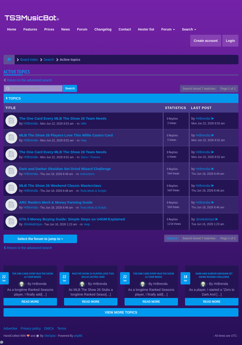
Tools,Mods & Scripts (93, 190)
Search (189, 29)
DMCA (49, 328)
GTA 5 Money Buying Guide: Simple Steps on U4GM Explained (72, 219)
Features (30, 29)
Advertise (10, 328)
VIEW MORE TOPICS (121, 312)
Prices (49, 29)
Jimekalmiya (33, 224)
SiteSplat (49, 335)
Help (83, 140)
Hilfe (83, 123)
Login (230, 41)
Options (172, 238)
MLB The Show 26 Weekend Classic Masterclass (60, 185)
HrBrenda (31, 123)
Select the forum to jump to (40, 239)
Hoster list (146, 29)
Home (11, 29)
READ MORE (30, 301)
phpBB (78, 335)
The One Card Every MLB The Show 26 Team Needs (63, 118)
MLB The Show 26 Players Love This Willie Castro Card (66, 135)
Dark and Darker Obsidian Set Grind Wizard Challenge (65, 169)
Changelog (102, 29)
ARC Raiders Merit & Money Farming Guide (56, 202)
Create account (206, 41)
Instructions (87, 174)
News (65, 29)
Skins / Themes (90, 157)
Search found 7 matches (199, 88)
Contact (125, 29)
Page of (228, 88)
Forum (82, 29)
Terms (61, 328)
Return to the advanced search (29, 80)
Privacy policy (31, 328)
